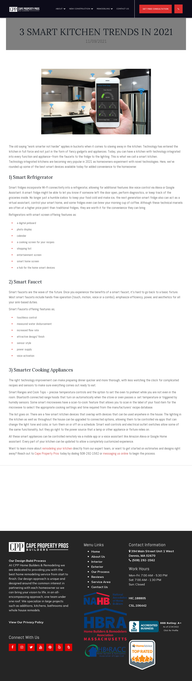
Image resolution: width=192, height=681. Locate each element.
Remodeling (103, 8)
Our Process (100, 572)
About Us (98, 556)
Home (95, 551)
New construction (79, 8)
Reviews (97, 577)
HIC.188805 (137, 598)
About (59, 8)
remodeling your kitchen (57, 448)
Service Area (100, 582)
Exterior (97, 567)
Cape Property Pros (47, 453)
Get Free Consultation (155, 9)
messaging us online (115, 453)
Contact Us (122, 8)
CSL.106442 (138, 605)
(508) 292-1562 (143, 560)
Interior (97, 561)
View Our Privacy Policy (26, 622)
